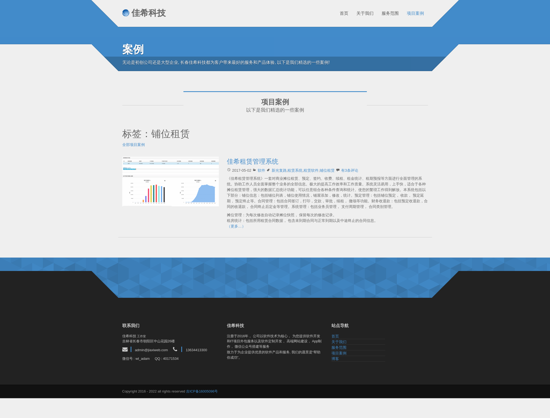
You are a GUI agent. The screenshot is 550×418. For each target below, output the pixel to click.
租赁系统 (294, 170)
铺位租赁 (327, 170)
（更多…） (236, 226)
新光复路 (279, 170)
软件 (261, 170)
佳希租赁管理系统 (252, 161)
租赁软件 (311, 170)
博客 (335, 359)
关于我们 (362, 13)
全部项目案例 (133, 144)
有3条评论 (349, 170)
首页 (341, 13)
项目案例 (412, 13)
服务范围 (387, 13)
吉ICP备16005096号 (202, 391)
